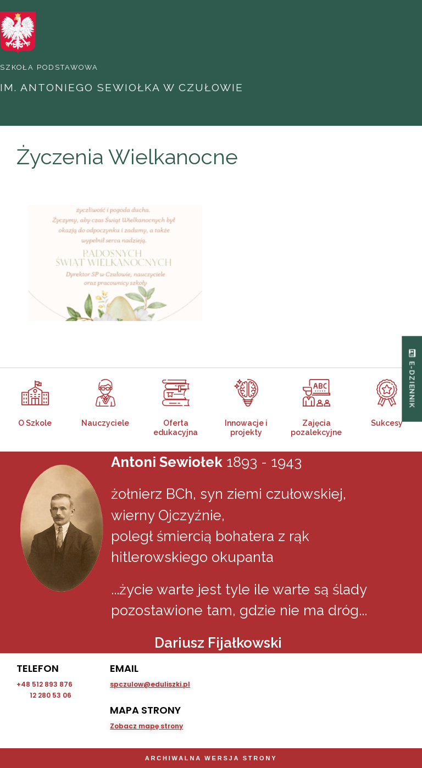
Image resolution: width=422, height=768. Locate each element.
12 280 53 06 (50, 695)
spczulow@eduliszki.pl (150, 684)
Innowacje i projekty (246, 428)
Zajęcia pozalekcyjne (316, 428)
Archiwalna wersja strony (211, 758)
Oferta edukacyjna (175, 428)
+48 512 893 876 (44, 684)
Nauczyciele (105, 423)
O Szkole (35, 423)
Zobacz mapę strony (146, 726)
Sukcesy (387, 423)
